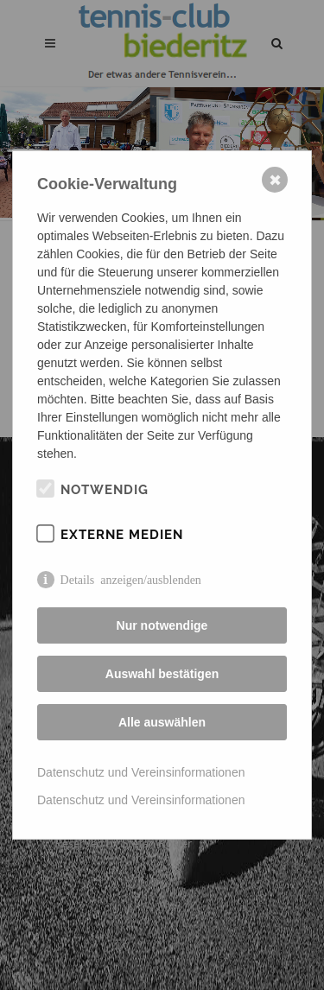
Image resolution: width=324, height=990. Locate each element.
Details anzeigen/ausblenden (130, 579)
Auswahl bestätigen (162, 674)
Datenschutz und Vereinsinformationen (141, 772)
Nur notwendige (162, 625)
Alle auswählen (162, 722)
